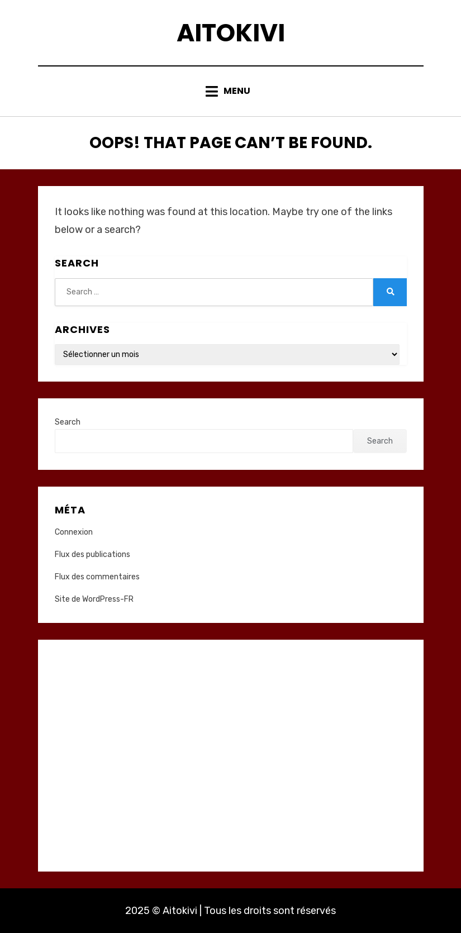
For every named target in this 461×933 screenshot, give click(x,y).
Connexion (74, 532)
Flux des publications (92, 554)
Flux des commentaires (97, 577)
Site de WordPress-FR (94, 599)
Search (67, 422)
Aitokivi (231, 33)
